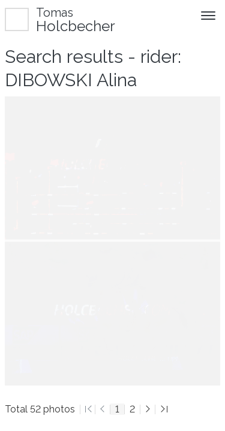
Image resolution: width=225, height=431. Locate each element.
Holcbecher (75, 19)
